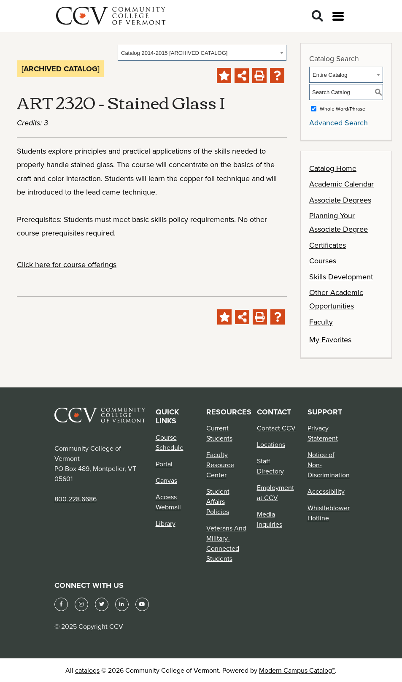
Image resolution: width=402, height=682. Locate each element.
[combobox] (202, 53)
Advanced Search (338, 122)
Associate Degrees (340, 200)
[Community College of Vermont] (111, 14)
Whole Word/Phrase (342, 108)
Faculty (321, 322)
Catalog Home (332, 168)
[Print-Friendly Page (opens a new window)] (259, 75)
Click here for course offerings (66, 264)
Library (165, 523)
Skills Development (341, 276)
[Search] (317, 16)
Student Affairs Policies (217, 501)
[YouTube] (142, 604)
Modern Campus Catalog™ (297, 670)
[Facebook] (61, 604)
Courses (322, 260)
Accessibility (326, 491)
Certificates (327, 245)
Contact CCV (276, 428)
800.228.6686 (75, 498)
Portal (164, 463)
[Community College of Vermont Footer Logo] (100, 414)
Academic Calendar (341, 184)
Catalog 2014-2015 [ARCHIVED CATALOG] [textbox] (174, 53)
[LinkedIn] (122, 604)
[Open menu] (338, 16)
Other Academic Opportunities (336, 299)
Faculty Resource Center (220, 464)
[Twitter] (101, 604)
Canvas (166, 480)
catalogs (87, 670)
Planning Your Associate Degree (338, 222)
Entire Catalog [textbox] (330, 75)
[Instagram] (81, 604)
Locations (271, 444)
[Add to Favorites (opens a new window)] (224, 75)
